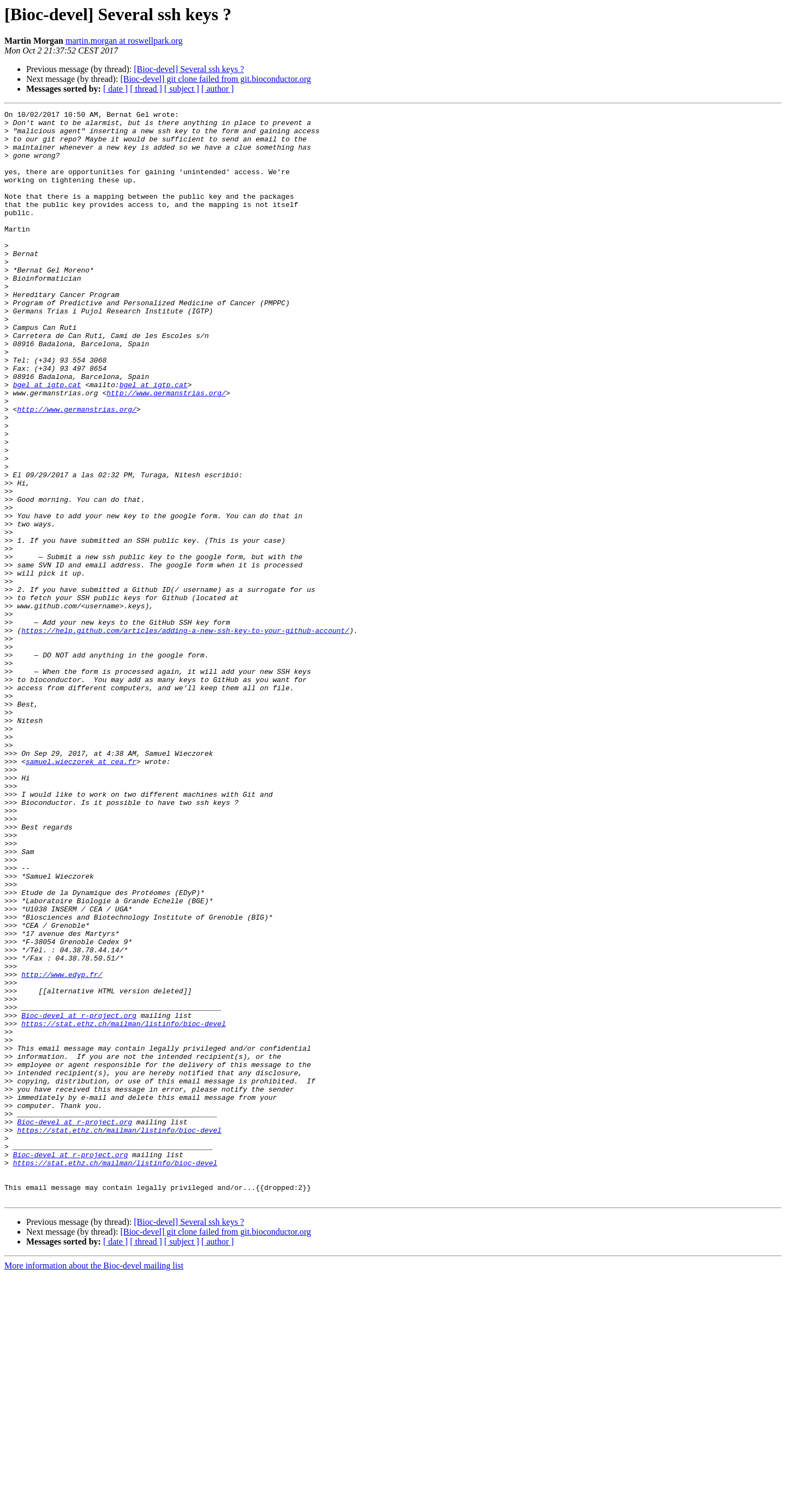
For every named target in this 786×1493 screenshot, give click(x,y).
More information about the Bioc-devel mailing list (93, 1483)
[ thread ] (146, 88)
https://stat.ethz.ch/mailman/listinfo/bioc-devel (123, 1207)
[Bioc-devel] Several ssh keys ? (189, 69)
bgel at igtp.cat (47, 440)
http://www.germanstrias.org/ (165, 450)
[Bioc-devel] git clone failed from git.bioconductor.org (215, 79)
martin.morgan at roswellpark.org (124, 40)
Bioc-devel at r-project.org (78, 1197)
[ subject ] (181, 88)
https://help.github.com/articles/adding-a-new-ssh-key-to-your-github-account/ (185, 735)
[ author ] (217, 88)
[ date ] (115, 88)
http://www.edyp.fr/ (61, 1148)
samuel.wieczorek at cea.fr (81, 892)
